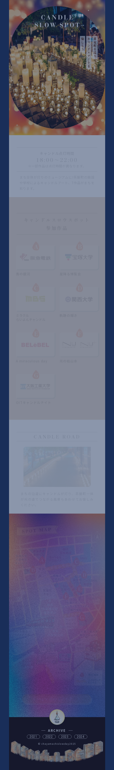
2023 (65, 737)
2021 (33, 737)
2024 (80, 737)
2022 (49, 737)
